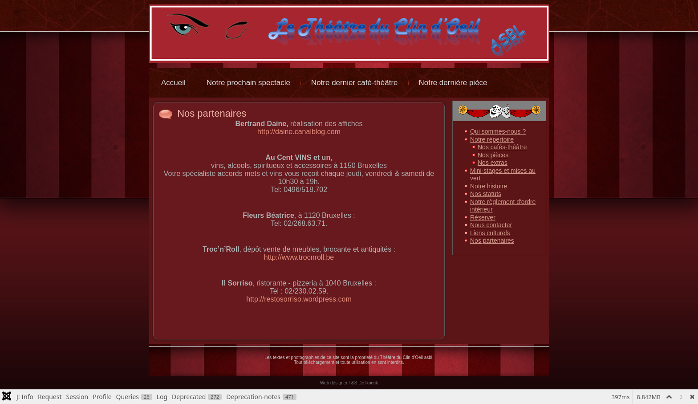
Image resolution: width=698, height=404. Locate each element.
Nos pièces (493, 155)
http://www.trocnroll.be (299, 257)
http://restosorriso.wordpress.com (299, 299)
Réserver (482, 217)
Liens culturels (490, 233)
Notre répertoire (492, 139)
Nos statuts (485, 193)
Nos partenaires (211, 113)
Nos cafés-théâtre (502, 147)
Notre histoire (488, 186)
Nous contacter (491, 225)
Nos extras (492, 162)
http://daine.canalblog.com (299, 131)
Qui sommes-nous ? (498, 131)
